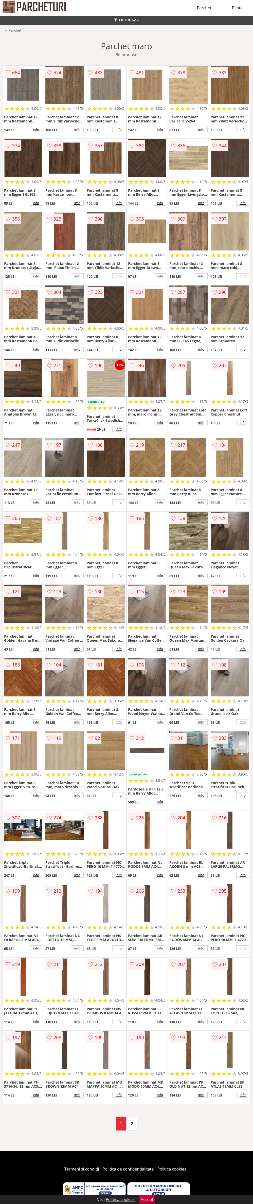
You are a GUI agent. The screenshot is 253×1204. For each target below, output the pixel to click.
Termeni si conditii (81, 1169)
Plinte (237, 8)
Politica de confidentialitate (128, 1169)
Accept (147, 1199)
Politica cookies (171, 1169)
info (36, 129)
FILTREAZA (126, 20)
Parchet (204, 8)
